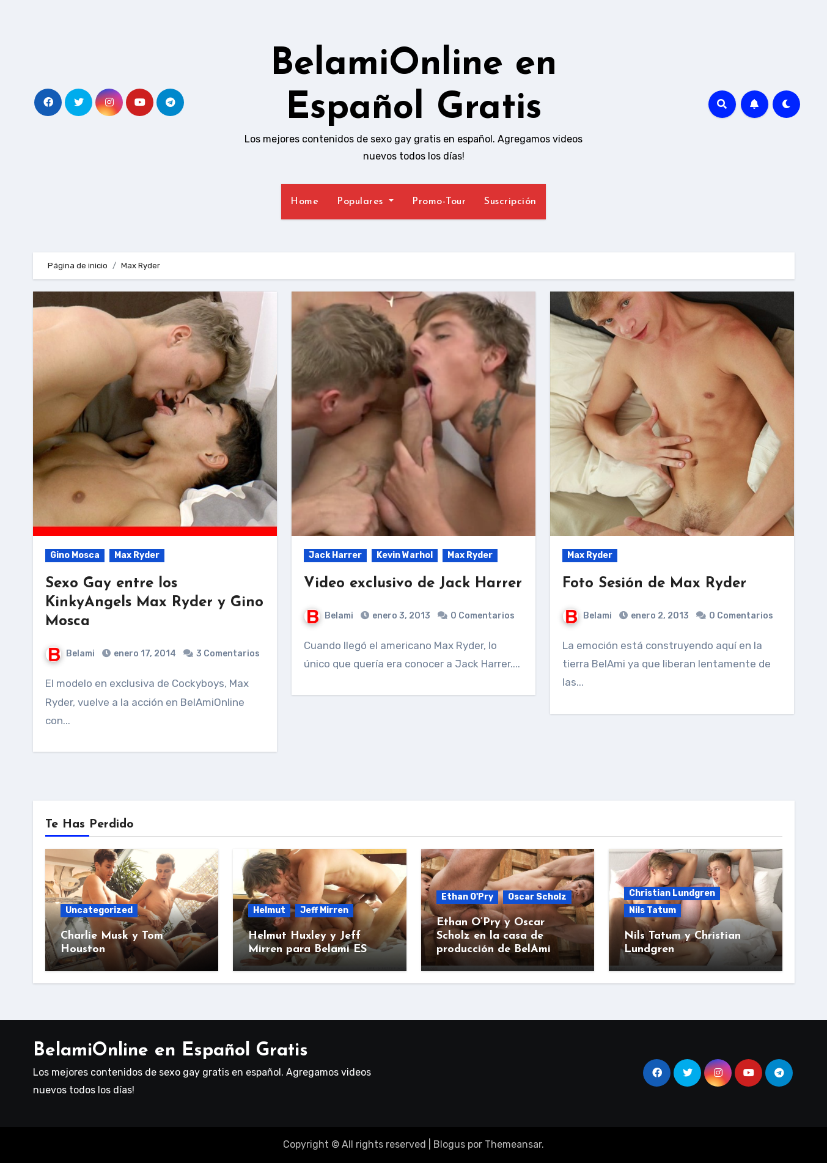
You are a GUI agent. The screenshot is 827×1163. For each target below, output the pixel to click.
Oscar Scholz (537, 897)
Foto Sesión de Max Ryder (654, 583)
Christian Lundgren (672, 893)
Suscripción (510, 202)
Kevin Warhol (405, 555)
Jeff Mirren (324, 910)
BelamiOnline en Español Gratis (170, 1050)
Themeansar (513, 1144)
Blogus (449, 1144)
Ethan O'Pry (467, 897)
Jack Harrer (335, 555)
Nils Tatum (652, 910)
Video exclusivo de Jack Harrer (413, 583)
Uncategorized (99, 910)
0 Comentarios (482, 616)
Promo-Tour (439, 202)
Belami (70, 653)
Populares (365, 202)
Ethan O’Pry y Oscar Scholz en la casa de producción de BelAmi (493, 936)
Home (304, 202)
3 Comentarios (228, 653)
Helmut (269, 910)
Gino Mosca (75, 555)
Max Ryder (137, 555)
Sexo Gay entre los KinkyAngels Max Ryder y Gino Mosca (154, 602)
